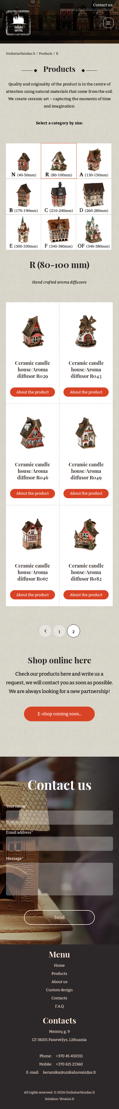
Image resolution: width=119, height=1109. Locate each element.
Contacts (59, 998)
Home (59, 965)
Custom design (59, 990)
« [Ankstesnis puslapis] (45, 630)
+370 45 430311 (69, 1056)
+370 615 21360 (69, 1064)
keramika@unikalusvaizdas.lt (87, 9)
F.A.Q (59, 1006)
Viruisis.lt (66, 1099)
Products (59, 973)
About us (59, 981)
